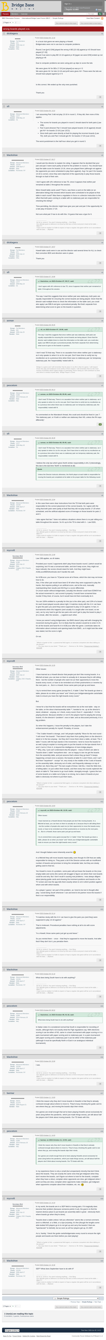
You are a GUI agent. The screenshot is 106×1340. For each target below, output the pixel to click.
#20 (102, 1261)
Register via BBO (72, 9)
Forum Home (17, 1336)
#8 (102, 434)
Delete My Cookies (28, 1336)
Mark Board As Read (43, 1336)
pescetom (12, 385)
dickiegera (12, 33)
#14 (102, 970)
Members (14, 14)
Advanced (103, 14)
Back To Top (7, 1336)
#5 (102, 272)
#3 (102, 155)
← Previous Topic (74, 1302)
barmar (10, 1093)
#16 (102, 1057)
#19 (102, 1198)
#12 (102, 801)
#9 (102, 495)
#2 (102, 106)
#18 (102, 1131)
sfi (8, 106)
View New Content (93, 18)
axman (10, 320)
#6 (102, 321)
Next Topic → (98, 1302)
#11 (102, 661)
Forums (6, 14)
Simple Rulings (58, 18)
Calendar (24, 14)
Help (98, 10)
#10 (102, 550)
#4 (102, 243)
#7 (102, 385)
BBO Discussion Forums (11, 18)
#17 (102, 1093)
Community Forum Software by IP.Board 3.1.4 (87, 1336)
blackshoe (12, 155)
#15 (102, 1006)
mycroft (11, 550)
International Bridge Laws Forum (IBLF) (36, 18)
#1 (102, 34)
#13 (102, 909)
